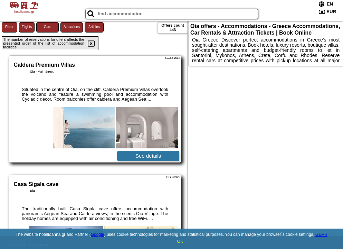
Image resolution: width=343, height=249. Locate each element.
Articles (94, 27)
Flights (27, 27)
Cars (47, 27)
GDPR (321, 234)
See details (148, 156)
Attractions (72, 27)
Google (97, 234)
